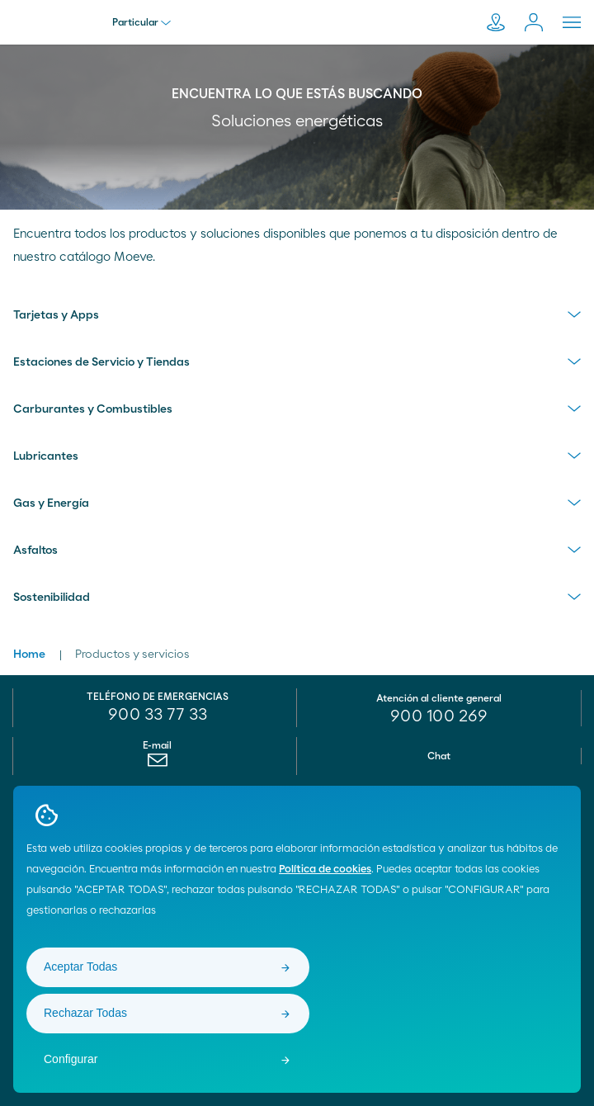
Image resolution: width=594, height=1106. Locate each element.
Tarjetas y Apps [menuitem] (56, 315)
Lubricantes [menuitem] (45, 456)
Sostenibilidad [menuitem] (51, 597)
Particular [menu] (141, 22)
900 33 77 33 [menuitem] (157, 715)
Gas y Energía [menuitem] (51, 503)
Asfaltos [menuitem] (35, 550)
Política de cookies (325, 869)
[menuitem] (157, 764)
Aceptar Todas (80, 966)
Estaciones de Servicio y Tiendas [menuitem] (101, 362)
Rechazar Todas (85, 1012)
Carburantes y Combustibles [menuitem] (92, 409)
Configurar (70, 1059)
